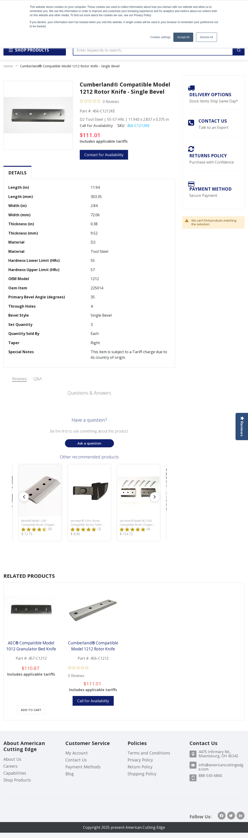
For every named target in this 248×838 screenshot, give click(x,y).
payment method (210, 189)
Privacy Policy (140, 760)
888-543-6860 (210, 775)
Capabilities (14, 773)
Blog (69, 773)
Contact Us (213, 121)
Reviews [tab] (19, 378)
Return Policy (140, 767)
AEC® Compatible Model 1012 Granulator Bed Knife (31, 646)
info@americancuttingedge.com (221, 767)
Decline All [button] (206, 37)
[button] (24, 496)
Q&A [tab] (37, 378)
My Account (76, 753)
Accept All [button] (183, 37)
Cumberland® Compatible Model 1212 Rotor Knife (93, 646)
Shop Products (17, 780)
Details (17, 173)
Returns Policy (208, 155)
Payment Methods (83, 767)
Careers (10, 766)
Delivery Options (210, 94)
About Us (12, 759)
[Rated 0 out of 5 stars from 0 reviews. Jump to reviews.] (99, 101)
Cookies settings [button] (160, 37)
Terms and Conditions (149, 753)
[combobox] (153, 50)
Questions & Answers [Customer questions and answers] (89, 393)
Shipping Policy (142, 773)
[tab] (17, 173)
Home (8, 66)
